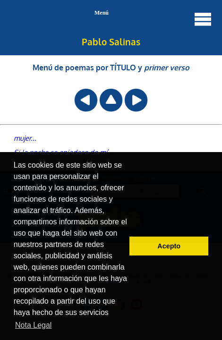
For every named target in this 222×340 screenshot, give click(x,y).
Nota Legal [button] (33, 325)
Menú (153, 18)
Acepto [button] (168, 246)
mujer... (25, 138)
